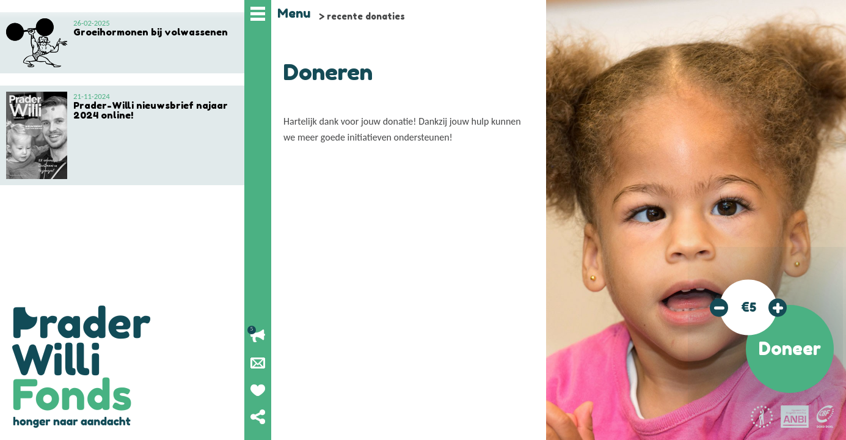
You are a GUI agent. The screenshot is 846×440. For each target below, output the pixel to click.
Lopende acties (257, 336)
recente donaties (366, 16)
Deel (257, 416)
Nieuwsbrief (257, 363)
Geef (257, 389)
